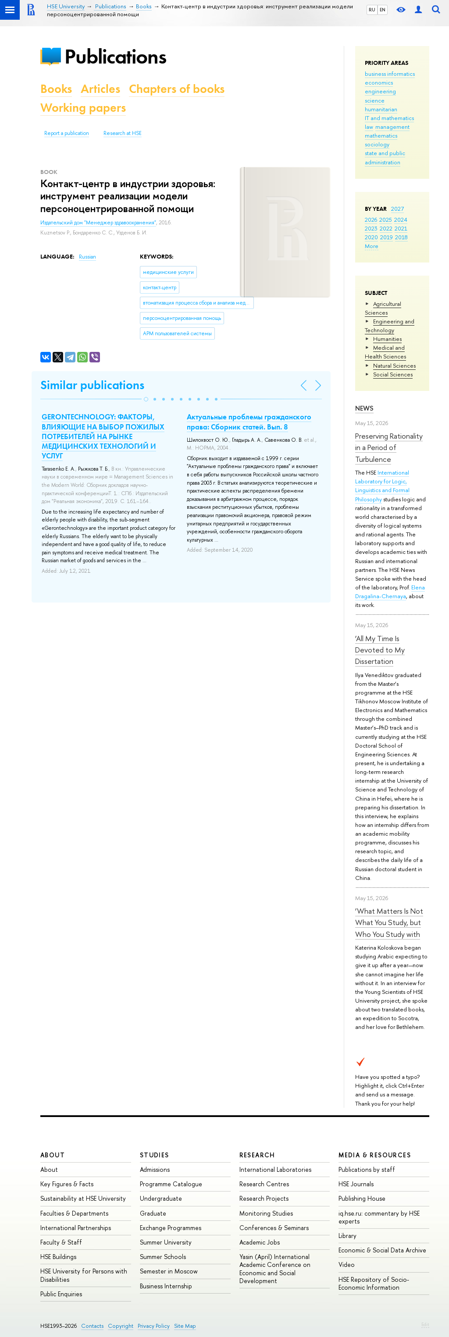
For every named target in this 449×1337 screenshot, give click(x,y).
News (364, 408)
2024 (400, 219)
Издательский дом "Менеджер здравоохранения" (98, 222)
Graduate (153, 1213)
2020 (371, 237)
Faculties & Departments (74, 1213)
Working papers (83, 107)
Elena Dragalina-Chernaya (390, 591)
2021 (401, 228)
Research (257, 1155)
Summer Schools (163, 1256)
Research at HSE (122, 133)
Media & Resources (375, 1155)
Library (347, 1235)
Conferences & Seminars (274, 1228)
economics (379, 82)
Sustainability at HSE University (83, 1198)
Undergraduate (161, 1198)
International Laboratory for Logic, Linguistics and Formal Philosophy (382, 485)
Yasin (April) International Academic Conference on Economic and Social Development (274, 1268)
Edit (425, 1324)
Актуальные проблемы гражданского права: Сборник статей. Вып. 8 (249, 421)
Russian (87, 256)
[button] (146, 399)
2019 (386, 237)
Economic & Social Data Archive (382, 1250)
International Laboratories (275, 1169)
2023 (371, 228)
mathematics (381, 135)
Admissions (155, 1169)
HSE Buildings (58, 1256)
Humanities (387, 339)
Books (56, 88)
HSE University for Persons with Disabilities (83, 1275)
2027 (397, 209)
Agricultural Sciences (383, 308)
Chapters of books (176, 88)
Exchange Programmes (170, 1228)
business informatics (390, 74)
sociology (377, 144)
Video (347, 1264)
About (52, 1155)
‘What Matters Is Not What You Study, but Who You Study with (389, 922)
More (371, 246)
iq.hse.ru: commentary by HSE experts (379, 1217)
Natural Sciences (394, 365)
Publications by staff (367, 1169)
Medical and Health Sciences (385, 352)
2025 (385, 219)
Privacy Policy (154, 1326)
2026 (371, 219)
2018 (401, 237)
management (392, 127)
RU (372, 10)
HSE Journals (356, 1184)
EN (382, 10)
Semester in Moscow (169, 1271)
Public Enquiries (61, 1294)
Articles (100, 88)
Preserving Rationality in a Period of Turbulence (389, 447)
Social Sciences (393, 374)
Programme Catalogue (171, 1184)
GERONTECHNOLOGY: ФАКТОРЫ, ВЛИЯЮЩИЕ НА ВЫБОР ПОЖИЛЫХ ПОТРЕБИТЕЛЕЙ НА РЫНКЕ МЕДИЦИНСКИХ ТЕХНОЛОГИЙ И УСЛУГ (103, 436)
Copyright (120, 1326)
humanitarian (381, 109)
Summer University (166, 1242)
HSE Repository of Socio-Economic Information (374, 1283)
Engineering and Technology (389, 325)
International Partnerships (75, 1228)
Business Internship (166, 1286)
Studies (154, 1155)
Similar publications (92, 385)
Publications (115, 56)
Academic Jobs (259, 1242)
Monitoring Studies (266, 1213)
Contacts (92, 1326)
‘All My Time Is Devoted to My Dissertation (380, 650)
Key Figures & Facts (66, 1184)
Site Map (185, 1326)
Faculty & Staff (61, 1242)
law (369, 127)
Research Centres (264, 1184)
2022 (386, 228)
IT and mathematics (389, 118)
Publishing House (362, 1198)
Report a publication (66, 133)
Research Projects (264, 1198)
